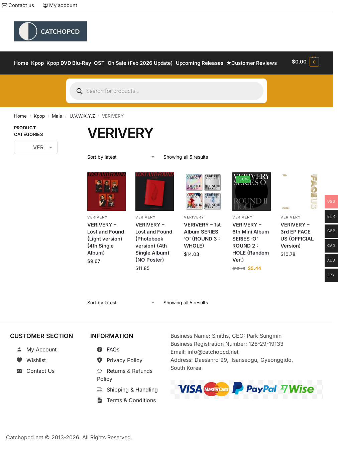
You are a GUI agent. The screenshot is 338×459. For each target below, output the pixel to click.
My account (60, 5)
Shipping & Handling (132, 406)
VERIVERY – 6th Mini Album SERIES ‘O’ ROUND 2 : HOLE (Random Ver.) (250, 259)
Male (57, 133)
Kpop (39, 133)
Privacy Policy (124, 377)
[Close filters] (68, 146)
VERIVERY (97, 234)
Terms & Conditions (131, 417)
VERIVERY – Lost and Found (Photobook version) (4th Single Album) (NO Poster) (153, 259)
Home (20, 133)
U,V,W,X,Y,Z (82, 133)
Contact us (18, 5)
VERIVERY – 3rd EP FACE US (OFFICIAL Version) (297, 252)
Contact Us (40, 388)
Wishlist (36, 377)
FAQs (113, 366)
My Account (41, 366)
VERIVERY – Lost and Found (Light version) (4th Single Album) (105, 256)
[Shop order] (121, 174)
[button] (306, 72)
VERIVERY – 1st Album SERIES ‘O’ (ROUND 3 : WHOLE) (202, 252)
